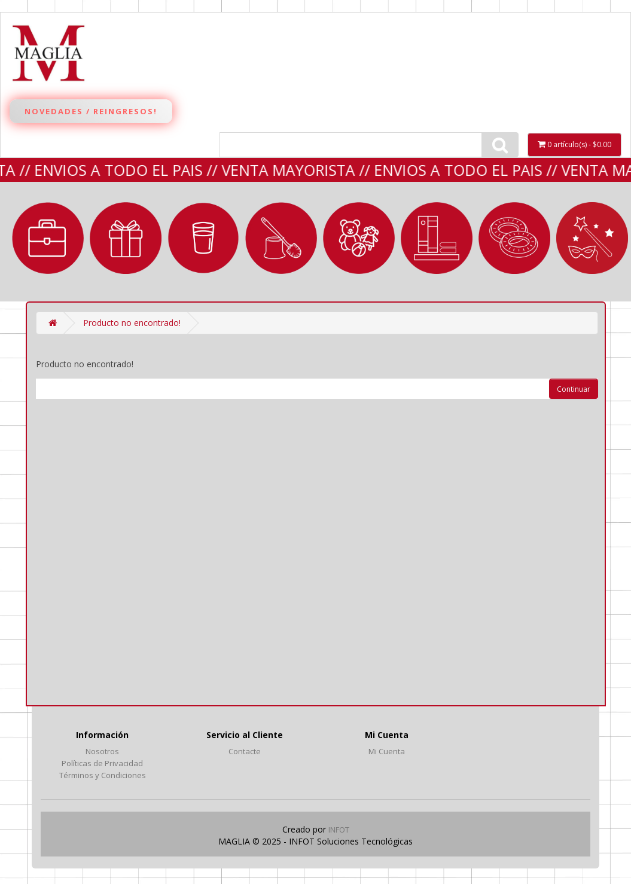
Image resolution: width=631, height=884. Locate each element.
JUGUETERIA (359, 238)
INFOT (338, 829)
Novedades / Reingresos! (91, 111)
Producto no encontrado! (132, 322)
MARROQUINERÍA (48, 238)
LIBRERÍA (437, 238)
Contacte (244, 751)
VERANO (514, 238)
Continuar (573, 389)
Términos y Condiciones (102, 775)
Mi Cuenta (386, 751)
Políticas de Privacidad (102, 763)
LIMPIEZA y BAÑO (281, 238)
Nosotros (102, 751)
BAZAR (203, 238)
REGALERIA (125, 238)
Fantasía (592, 238)
